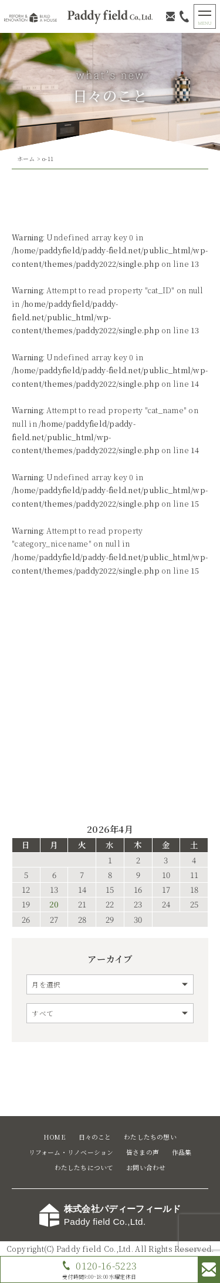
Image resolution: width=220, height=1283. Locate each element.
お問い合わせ (145, 1167)
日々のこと (95, 1137)
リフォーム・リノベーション (71, 1152)
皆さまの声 (142, 1152)
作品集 (182, 1152)
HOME (54, 1137)
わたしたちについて (84, 1167)
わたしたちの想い (150, 1137)
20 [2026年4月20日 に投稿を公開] (54, 904)
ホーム (26, 159)
